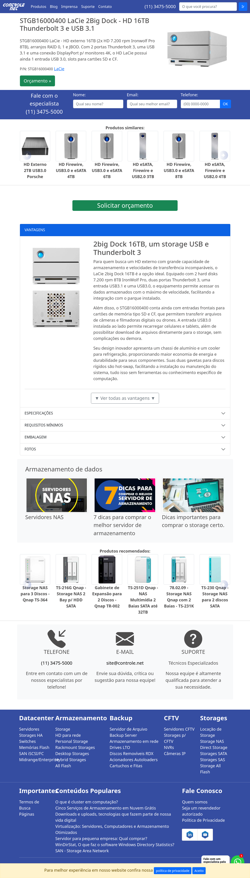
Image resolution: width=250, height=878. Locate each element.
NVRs (169, 747)
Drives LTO (120, 747)
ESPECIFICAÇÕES (39, 413)
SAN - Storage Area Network (82, 850)
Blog (54, 6)
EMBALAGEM (36, 437)
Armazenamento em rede (134, 741)
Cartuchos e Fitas (126, 765)
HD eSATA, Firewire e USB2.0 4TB (215, 170)
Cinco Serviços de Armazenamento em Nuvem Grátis (105, 808)
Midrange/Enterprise (34, 759)
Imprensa (69, 6)
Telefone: (189, 94)
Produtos (38, 6)
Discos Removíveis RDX (131, 753)
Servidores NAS (44, 517)
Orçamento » (37, 81)
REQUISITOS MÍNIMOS (44, 425)
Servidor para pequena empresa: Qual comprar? (101, 838)
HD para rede (68, 735)
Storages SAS (212, 759)
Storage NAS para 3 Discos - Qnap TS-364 (35, 594)
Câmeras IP (175, 753)
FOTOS (30, 449)
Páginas (26, 814)
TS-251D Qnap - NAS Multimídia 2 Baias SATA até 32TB (143, 600)
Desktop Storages (72, 753)
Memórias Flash (34, 747)
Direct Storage (213, 747)
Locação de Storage (210, 732)
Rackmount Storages (75, 747)
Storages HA (31, 735)
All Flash (63, 765)
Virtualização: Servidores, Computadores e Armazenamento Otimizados (112, 829)
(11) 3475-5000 (160, 6)
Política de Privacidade (203, 820)
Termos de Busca (29, 805)
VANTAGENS (35, 229)
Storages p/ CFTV (175, 738)
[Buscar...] (208, 6)
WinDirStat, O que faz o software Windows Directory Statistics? (114, 844)
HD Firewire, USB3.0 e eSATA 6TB (107, 170)
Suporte (88, 6)
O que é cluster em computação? (86, 802)
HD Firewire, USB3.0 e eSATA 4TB (71, 170)
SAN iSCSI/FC (31, 753)
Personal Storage (71, 741)
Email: (132, 94)
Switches (27, 741)
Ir (243, 6)
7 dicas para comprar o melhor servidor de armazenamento (122, 525)
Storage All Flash (210, 768)
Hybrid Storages (70, 759)
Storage (62, 729)
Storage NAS (212, 741)
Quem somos (194, 802)
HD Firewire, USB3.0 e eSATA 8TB (179, 170)
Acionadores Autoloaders (133, 759)
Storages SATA (213, 753)
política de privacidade (172, 871)
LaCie (59, 68)
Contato (105, 6)
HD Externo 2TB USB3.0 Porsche (35, 170)
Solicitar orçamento (125, 205)
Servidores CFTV (179, 729)
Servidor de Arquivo (128, 729)
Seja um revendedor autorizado (201, 811)
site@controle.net (125, 663)
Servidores (29, 729)
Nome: (79, 94)
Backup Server (123, 735)
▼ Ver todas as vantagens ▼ (125, 398)
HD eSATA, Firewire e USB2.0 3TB (143, 170)
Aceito (199, 871)
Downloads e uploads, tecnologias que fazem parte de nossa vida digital (113, 817)
